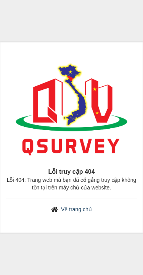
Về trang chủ (76, 209)
